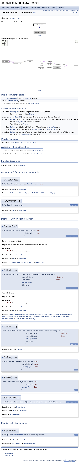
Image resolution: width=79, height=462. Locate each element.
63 (14, 310)
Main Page (5, 7)
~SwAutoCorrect (12, 101)
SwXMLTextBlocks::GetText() (60, 316)
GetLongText (14, 112)
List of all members (73, 12)
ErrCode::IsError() (26, 262)
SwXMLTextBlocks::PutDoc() (26, 319)
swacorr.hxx (14, 18)
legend (39, 35)
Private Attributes (74, 10)
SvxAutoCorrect (26, 98)
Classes (45, 7)
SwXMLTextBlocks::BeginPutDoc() (41, 314)
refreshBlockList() (30, 443)
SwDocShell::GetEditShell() (41, 316)
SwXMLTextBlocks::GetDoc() (23, 316)
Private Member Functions (62, 10)
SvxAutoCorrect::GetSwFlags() (19, 193)
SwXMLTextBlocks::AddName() (20, 314)
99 (14, 210)
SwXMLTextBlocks (18, 142)
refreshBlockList (15, 117)
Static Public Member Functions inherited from (22, 151)
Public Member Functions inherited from (20, 104)
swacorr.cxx (23, 189)
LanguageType (51, 127)
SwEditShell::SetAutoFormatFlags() (43, 193)
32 (12, 165)
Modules (25, 7)
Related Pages (15, 7)
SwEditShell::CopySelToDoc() (62, 314)
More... (31, 114)
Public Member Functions (49, 10)
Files (53, 7)
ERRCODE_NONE (15, 262)
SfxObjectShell (20, 122)
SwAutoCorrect (12, 98)
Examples (61, 7)
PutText (12, 119)
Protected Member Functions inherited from (22, 154)
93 (14, 189)
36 (14, 258)
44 (14, 411)
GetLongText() (16, 443)
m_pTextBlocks (31, 142)
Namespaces (35, 7)
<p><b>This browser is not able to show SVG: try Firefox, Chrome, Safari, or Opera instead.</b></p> (40, 28)
